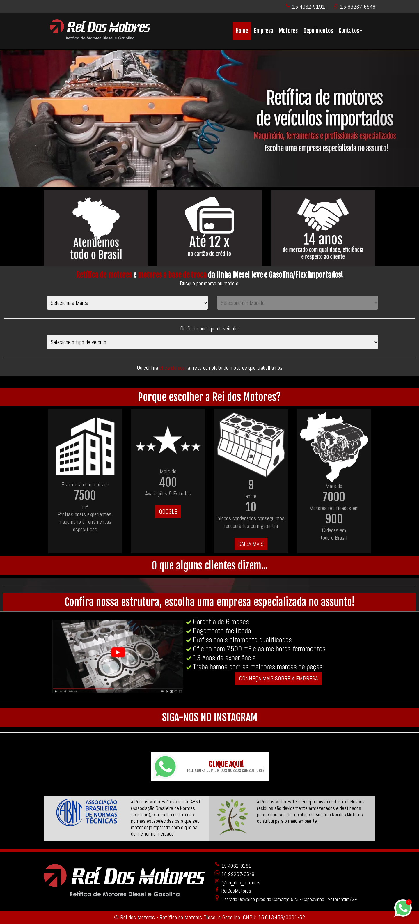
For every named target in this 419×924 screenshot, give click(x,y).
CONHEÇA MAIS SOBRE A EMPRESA (278, 678)
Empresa (263, 30)
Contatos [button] (350, 30)
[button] (31, 118)
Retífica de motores (104, 274)
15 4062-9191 (308, 6)
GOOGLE (168, 511)
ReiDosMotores (232, 890)
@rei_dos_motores (237, 882)
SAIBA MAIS (251, 544)
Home (242, 30)
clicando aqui (173, 367)
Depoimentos (318, 30)
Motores (288, 30)
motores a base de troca (172, 274)
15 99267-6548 (357, 6)
